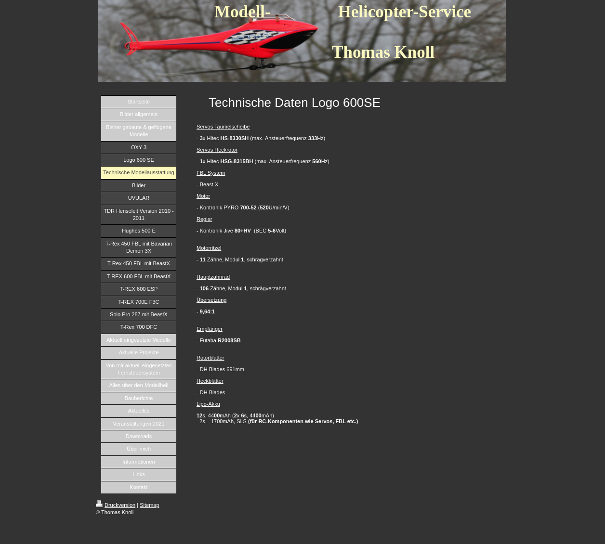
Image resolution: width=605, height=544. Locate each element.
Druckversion (115, 505)
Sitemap (149, 505)
